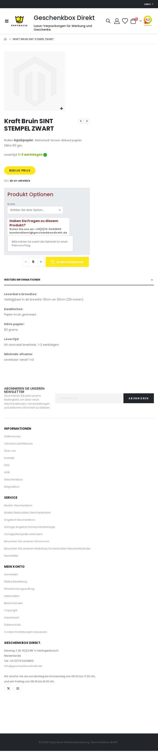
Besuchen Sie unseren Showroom (26, 549)
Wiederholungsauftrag (19, 597)
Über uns (10, 459)
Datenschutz (12, 633)
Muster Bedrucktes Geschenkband (27, 521)
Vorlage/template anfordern (23, 542)
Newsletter (11, 564)
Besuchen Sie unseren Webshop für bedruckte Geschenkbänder (47, 557)
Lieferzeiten (12, 604)
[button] (61, 108)
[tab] (79, 288)
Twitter (9, 697)
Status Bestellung (15, 590)
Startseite (5, 39)
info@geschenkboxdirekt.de (23, 674)
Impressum (11, 626)
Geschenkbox (13, 488)
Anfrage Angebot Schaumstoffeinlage (29, 535)
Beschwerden (13, 611)
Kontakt (9, 466)
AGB (7, 480)
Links (147, 4)
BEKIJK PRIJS (20, 172)
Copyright (10, 618)
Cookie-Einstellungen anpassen (25, 640)
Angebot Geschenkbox (19, 528)
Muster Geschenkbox (18, 514)
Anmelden (11, 583)
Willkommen (12, 445)
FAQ (6, 473)
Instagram (18, 697)
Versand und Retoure (18, 452)
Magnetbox (11, 495)
